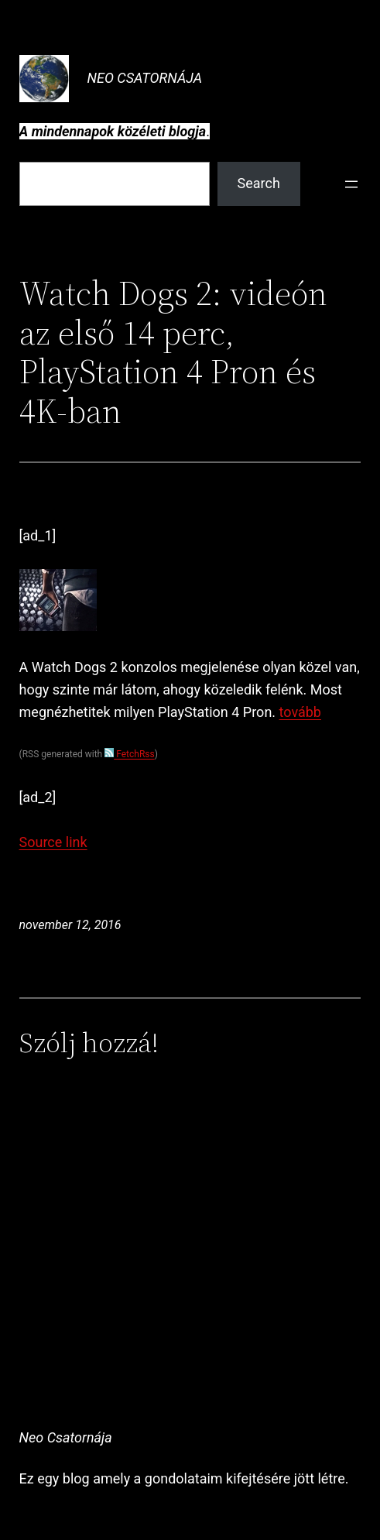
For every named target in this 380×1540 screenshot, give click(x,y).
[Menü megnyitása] (351, 184)
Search (259, 183)
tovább (300, 712)
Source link (53, 842)
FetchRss (129, 754)
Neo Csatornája (145, 78)
